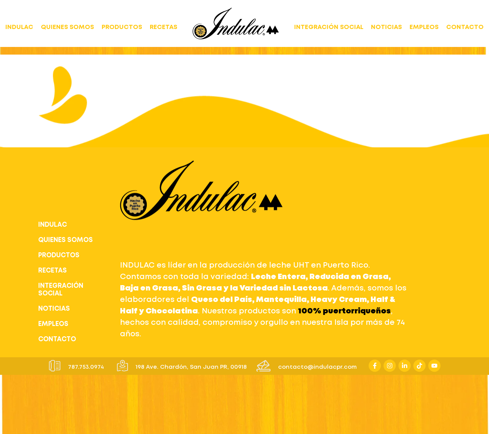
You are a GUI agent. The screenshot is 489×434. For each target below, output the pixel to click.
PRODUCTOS (122, 27)
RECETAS (163, 27)
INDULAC (19, 27)
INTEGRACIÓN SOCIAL (328, 27)
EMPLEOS (424, 27)
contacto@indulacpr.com (317, 367)
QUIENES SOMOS (67, 27)
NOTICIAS (386, 27)
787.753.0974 (86, 367)
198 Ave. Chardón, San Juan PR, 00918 (191, 367)
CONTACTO (465, 27)
